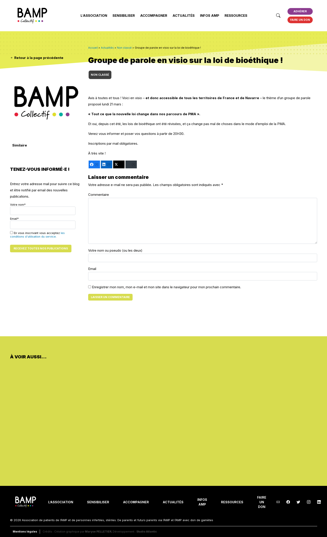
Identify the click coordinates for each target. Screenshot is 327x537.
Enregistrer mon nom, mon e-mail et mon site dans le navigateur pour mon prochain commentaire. (166, 287)
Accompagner (153, 15)
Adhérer (300, 11)
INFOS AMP (209, 15)
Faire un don (300, 19)
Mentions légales (25, 531)
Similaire (19, 145)
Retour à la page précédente (36, 58)
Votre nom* (42, 209)
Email (92, 269)
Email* (42, 223)
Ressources (236, 15)
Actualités (184, 15)
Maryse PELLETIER (98, 531)
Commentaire (98, 194)
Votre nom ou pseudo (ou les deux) (115, 250)
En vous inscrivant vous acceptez (37, 234)
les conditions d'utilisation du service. (37, 234)
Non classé (100, 74)
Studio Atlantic (146, 531)
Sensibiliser (123, 15)
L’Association (94, 15)
